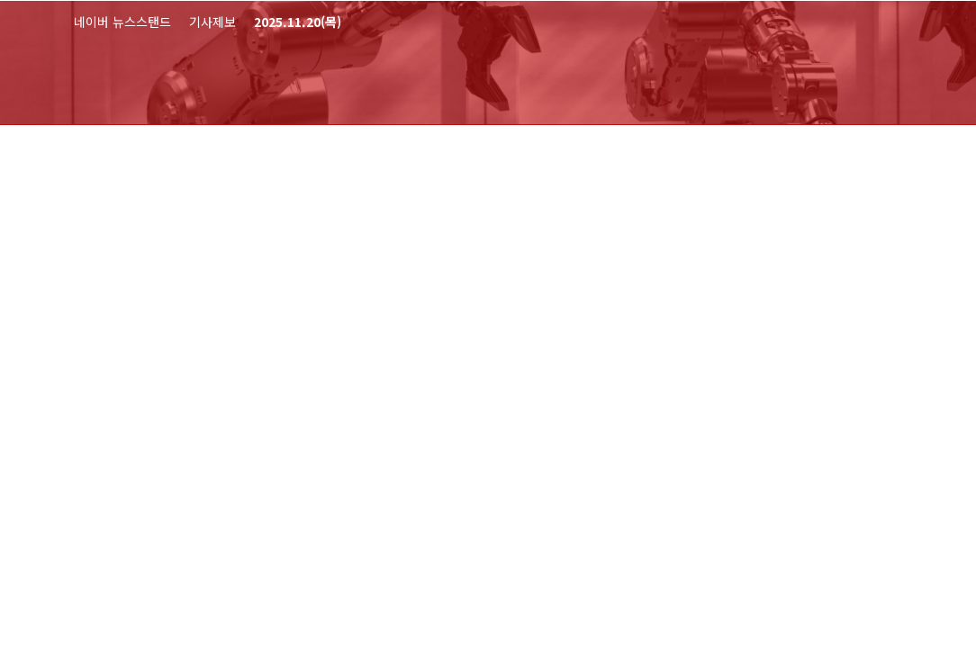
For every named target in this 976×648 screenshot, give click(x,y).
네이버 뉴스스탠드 (122, 22)
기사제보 (212, 22)
